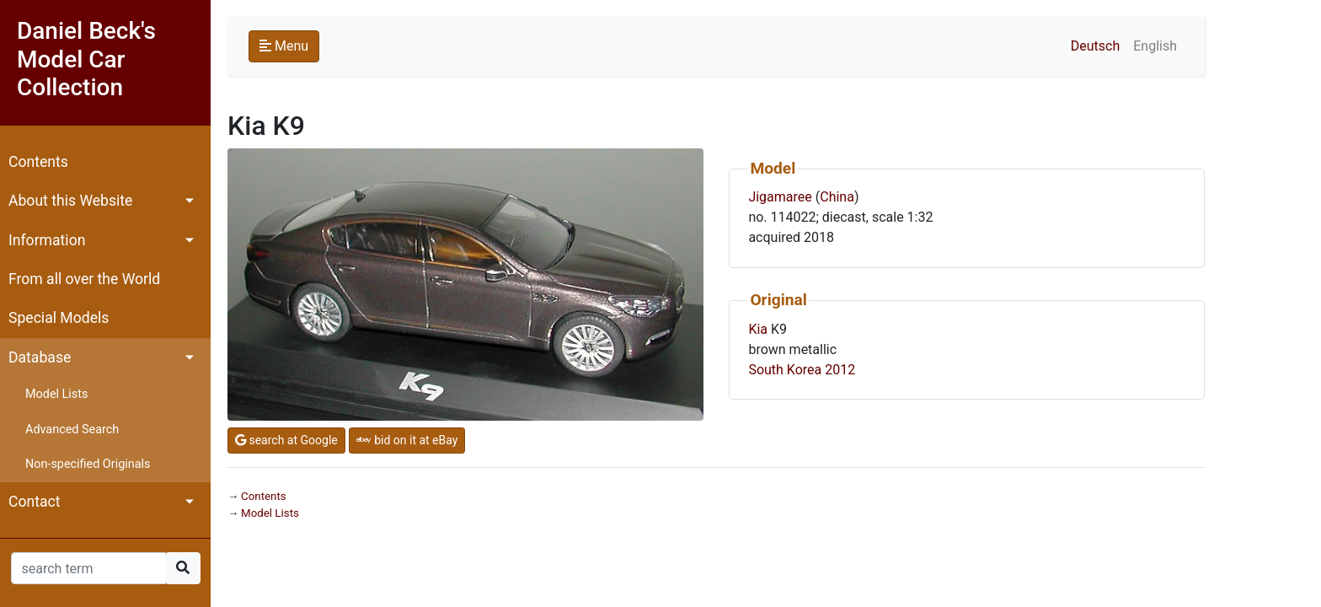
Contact (34, 501)
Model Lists (56, 394)
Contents (38, 161)
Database (39, 357)
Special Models (58, 317)
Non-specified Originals (87, 464)
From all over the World (84, 279)
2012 (840, 370)
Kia (757, 329)
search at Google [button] (286, 440)
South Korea (784, 370)
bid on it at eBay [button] (407, 440)
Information (46, 240)
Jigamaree (779, 197)
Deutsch (1095, 46)
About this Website (70, 200)
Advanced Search (72, 429)
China (837, 197)
